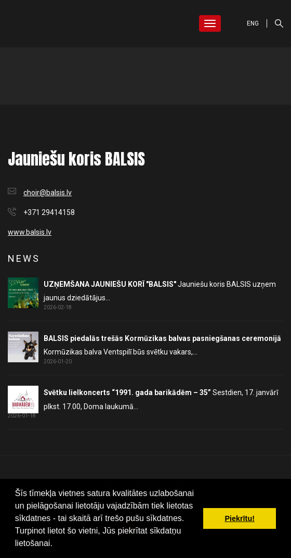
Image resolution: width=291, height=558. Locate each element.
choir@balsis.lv (47, 192)
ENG (253, 23)
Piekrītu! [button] (239, 518)
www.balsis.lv (29, 232)
